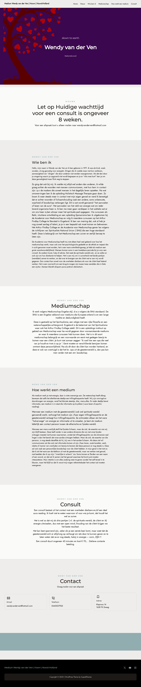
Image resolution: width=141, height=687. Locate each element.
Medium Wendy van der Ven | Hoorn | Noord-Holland (26, 3)
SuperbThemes (86, 677)
